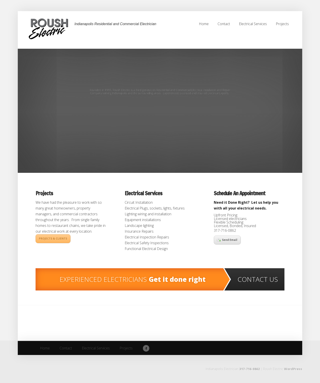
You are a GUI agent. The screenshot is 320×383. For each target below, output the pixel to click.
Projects (44, 193)
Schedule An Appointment (239, 193)
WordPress (293, 369)
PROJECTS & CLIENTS (53, 238)
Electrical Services (143, 193)
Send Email (227, 240)
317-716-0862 (249, 369)
